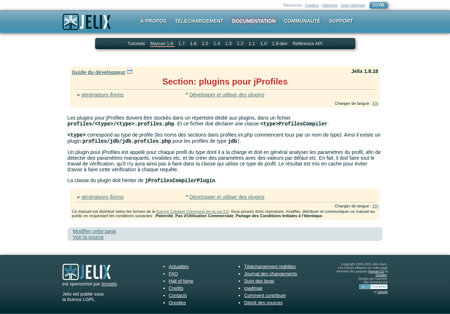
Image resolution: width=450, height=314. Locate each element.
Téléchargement (199, 21)
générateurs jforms (102, 95)
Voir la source (88, 237)
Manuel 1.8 (162, 43)
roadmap (253, 288)
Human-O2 (376, 271)
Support (341, 21)
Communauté (302, 21)
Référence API (308, 43)
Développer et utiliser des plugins (226, 95)
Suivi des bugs (259, 281)
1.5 (205, 43)
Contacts (178, 295)
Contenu (312, 5)
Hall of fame (181, 281)
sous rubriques (353, 5)
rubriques (330, 5)
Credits (176, 288)
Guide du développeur (99, 72)
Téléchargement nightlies (270, 266)
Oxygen (381, 275)
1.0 (264, 43)
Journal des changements (270, 273)
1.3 (229, 43)
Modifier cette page (94, 231)
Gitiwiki (382, 292)
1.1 (252, 43)
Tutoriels (136, 43)
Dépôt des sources (263, 302)
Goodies (177, 302)
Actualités (179, 266)
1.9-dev (280, 43)
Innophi (109, 284)
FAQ (173, 273)
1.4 (217, 43)
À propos (153, 21)
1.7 (182, 43)
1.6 (194, 43)
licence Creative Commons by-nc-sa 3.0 (192, 211)
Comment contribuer (265, 295)
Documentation (254, 21)
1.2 (240, 43)
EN (375, 5)
